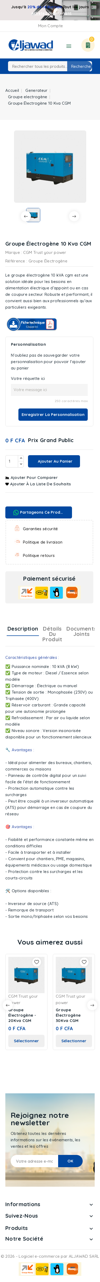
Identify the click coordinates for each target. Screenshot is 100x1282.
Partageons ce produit (39, 512)
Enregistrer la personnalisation (53, 414)
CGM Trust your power (44, 252)
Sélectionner (26, 1040)
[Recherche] (50, 66)
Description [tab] (22, 628)
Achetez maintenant (51, 13)
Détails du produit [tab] (52, 634)
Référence (15, 261)
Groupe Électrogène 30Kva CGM (68, 1015)
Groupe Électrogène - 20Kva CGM (22, 1015)
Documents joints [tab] (81, 631)
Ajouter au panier (55, 461)
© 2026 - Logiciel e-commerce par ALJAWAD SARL (50, 1256)
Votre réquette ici (28, 378)
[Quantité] (11, 461)
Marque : (13, 252)
